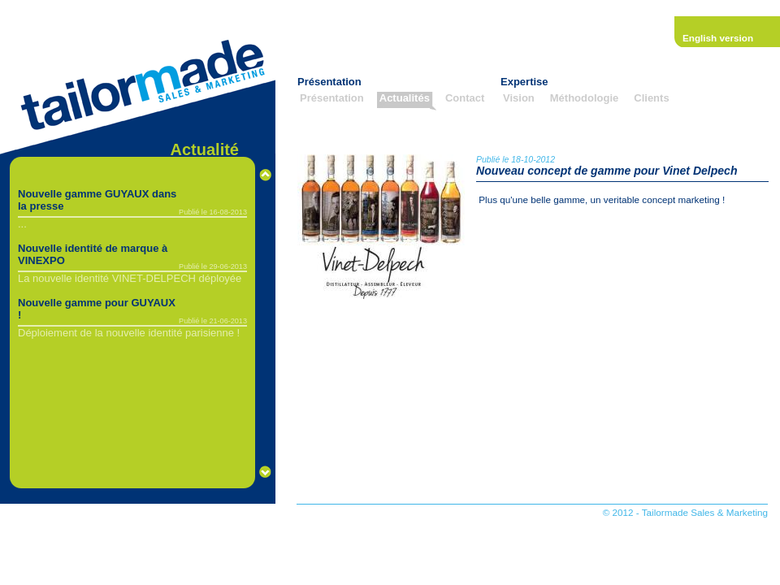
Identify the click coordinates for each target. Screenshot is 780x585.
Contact (464, 98)
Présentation (329, 82)
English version (717, 37)
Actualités (404, 98)
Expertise (524, 82)
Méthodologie (584, 98)
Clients (651, 98)
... (22, 224)
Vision (519, 98)
